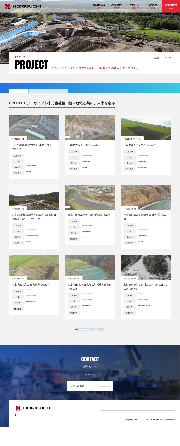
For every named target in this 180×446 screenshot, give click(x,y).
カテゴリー (38, 92)
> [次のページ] (101, 336)
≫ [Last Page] (107, 336)
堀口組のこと (108, 423)
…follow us (22, 430)
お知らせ (153, 6)
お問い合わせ (171, 6)
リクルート (137, 423)
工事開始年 (57, 92)
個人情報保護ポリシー (163, 431)
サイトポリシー (143, 431)
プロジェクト (117, 6)
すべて (19, 92)
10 (92, 336)
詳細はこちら (34, 150)
